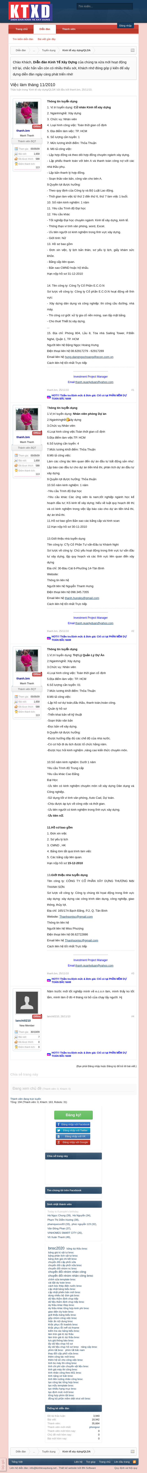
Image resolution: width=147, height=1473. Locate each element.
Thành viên (68, 29)
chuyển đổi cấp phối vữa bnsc (65, 1265)
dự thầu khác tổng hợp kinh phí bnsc (68, 1308)
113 (38, 167)
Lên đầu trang (122, 1461)
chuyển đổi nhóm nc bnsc (62, 1268)
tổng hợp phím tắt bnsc (61, 1395)
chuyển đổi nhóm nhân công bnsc (70, 1275)
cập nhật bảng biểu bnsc (61, 1289)
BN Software (89, 1468)
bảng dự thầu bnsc (77, 1248)
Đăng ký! (73, 1115)
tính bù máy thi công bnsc (62, 1363)
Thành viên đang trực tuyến (25, 1098)
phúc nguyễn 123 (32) (84, 1224)
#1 (132, 390)
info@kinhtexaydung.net (42, 1468)
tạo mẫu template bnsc (61, 1385)
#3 (132, 973)
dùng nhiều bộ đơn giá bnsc (63, 1295)
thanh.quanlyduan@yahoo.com (94, 382)
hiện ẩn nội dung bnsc (60, 1321)
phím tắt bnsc (55, 1350)
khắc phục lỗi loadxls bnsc (63, 1324)
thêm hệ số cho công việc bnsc (65, 1359)
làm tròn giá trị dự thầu (61, 1334)
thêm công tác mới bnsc (61, 1356)
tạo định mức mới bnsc (61, 1392)
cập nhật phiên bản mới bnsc (64, 1292)
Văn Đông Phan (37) (58, 1228)
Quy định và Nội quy (125, 1468)
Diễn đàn (44, 29)
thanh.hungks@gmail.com (82, 598)
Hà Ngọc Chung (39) (59, 1215)
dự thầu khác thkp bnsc (61, 1305)
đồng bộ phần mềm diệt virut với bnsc (69, 1398)
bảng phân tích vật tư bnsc (63, 1255)
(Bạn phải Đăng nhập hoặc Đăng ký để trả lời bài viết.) (106, 1066)
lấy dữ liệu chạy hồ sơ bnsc (63, 1346)
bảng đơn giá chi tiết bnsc (62, 1258)
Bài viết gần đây (46, 39)
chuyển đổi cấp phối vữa (62, 1262)
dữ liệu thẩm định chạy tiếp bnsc (66, 1301)
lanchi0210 (23, 1020)
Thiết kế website (68, 1468)
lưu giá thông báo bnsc (61, 1340)
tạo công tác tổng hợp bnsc (63, 1382)
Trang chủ (22, 29)
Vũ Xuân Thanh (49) (58, 1237)
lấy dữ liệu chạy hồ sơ (60, 1343)
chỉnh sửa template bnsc (62, 1279)
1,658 (36, 154)
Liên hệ (78, 1461)
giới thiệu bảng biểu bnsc (62, 1314)
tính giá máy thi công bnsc (62, 1369)
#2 (132, 631)
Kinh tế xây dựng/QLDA (42, 89)
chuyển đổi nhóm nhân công (67, 1271)
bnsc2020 (56, 1248)
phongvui (94, 1427)
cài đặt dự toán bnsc (59, 1282)
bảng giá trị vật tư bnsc (61, 1252)
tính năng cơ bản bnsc (60, 1375)
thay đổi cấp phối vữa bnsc (63, 1353)
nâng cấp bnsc (89, 1346)
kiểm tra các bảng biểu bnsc (63, 1330)
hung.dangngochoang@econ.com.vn (89, 357)
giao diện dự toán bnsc (61, 1311)
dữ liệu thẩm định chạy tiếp (63, 1298)
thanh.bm (75, 89)
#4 (132, 1016)
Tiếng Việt (17, 1461)
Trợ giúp (90, 1461)
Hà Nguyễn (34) (81, 1215)
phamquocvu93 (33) (58, 1224)
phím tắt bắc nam (75, 1350)
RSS (134, 1462)
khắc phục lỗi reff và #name (63, 1327)
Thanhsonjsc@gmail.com (76, 916)
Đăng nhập (125, 25)
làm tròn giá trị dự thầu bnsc (63, 1337)
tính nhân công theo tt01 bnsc (64, 1372)
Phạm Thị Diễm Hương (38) (63, 1219)
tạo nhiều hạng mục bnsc (62, 1388)
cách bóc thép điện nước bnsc (65, 1285)
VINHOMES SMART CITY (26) (64, 1232)
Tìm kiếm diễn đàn (23, 39)
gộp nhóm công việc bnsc (62, 1318)
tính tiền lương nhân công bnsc (65, 1379)
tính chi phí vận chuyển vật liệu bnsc (68, 1366)
